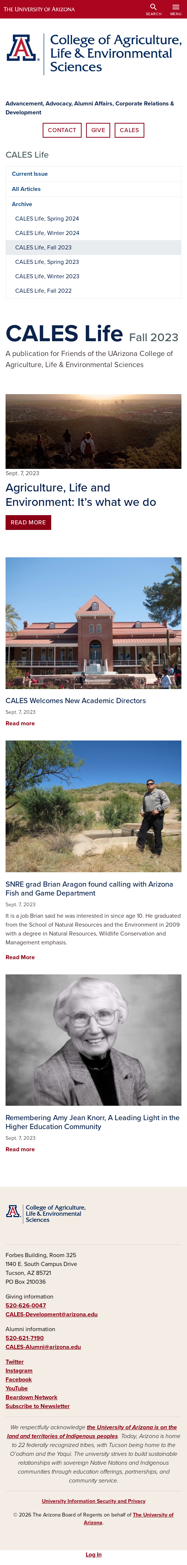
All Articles (26, 189)
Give (98, 130)
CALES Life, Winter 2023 (47, 276)
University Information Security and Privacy (93, 1501)
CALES (129, 130)
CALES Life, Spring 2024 (47, 218)
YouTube (17, 1388)
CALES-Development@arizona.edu (52, 1314)
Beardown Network (32, 1397)
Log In (94, 1554)
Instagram (19, 1370)
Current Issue (30, 174)
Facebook (19, 1379)
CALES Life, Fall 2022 (43, 291)
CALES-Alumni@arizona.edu (43, 1347)
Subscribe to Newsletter (38, 1406)
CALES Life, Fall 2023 (43, 247)
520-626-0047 (26, 1305)
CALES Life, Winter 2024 (47, 233)
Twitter (15, 1362)
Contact (62, 130)
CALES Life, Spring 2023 (47, 262)
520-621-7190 (25, 1338)
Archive (22, 204)
